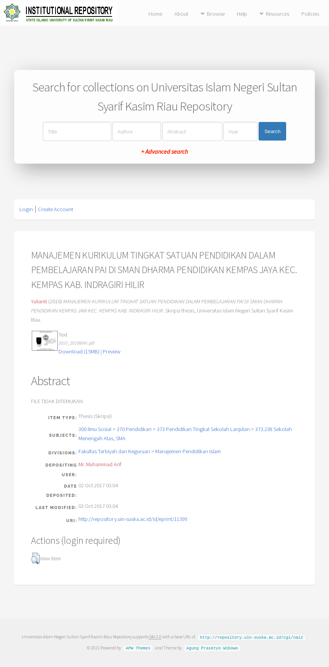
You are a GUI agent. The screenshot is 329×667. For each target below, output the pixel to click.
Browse (216, 13)
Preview (112, 351)
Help (242, 13)
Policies (310, 13)
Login (26, 209)
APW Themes (138, 647)
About (181, 13)
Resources (277, 13)
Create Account (55, 209)
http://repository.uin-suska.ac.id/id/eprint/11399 (132, 519)
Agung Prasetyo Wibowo (212, 647)
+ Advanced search (164, 151)
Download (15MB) (79, 351)
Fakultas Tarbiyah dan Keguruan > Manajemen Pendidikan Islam (149, 451)
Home (155, 13)
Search (272, 131)
